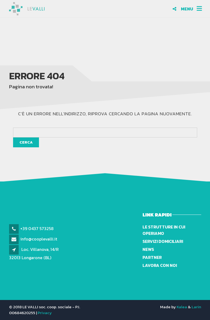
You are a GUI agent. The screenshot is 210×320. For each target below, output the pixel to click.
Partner (152, 257)
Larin (196, 307)
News (148, 249)
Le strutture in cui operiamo (163, 230)
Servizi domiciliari (162, 241)
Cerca (26, 142)
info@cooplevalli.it (38, 239)
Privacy (45, 313)
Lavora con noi (159, 265)
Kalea (182, 307)
